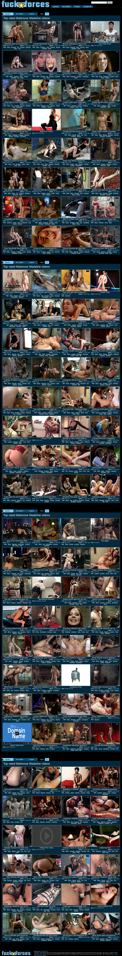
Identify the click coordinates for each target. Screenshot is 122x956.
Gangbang (109, 441)
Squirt (77, 383)
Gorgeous (103, 165)
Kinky (87, 47)
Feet (29, 222)
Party (21, 545)
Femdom (22, 47)
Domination (14, 297)
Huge (74, 414)
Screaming (74, 823)
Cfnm (108, 792)
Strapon (58, 47)
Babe (96, 76)
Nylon (16, 545)
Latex (77, 222)
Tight (15, 165)
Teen (81, 193)
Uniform (26, 76)
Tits (18, 47)
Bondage (28, 47)
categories (87, 6)
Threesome (24, 222)
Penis (106, 222)
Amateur (67, 792)
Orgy (28, 851)
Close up (98, 412)
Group (48, 193)
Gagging (114, 164)
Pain (110, 253)
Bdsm (8, 47)
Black (108, 105)
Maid (56, 222)
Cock (23, 472)
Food (18, 222)
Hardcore (42, 47)
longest (77, 6)
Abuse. (45, 955)
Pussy (21, 76)
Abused (115, 441)
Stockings (83, 383)
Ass (47, 76)
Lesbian (81, 251)
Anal (40, 354)
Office (72, 661)
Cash (115, 325)
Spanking (85, 105)
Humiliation (85, 76)
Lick (18, 77)
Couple (72, 355)
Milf (44, 194)
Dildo (77, 47)
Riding (74, 224)
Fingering (43, 251)
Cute (110, 938)
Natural (79, 136)
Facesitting (18, 472)
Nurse (52, 295)
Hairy (20, 325)
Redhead (73, 76)
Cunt (47, 47)
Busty (78, 135)
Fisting (57, 105)
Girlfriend (108, 602)
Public (72, 164)
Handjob (43, 76)
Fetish (57, 193)
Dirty (27, 295)
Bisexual (97, 719)
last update (66, 6)
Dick (14, 107)
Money (108, 326)
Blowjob (44, 193)
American (25, 325)
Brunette (13, 47)
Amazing (102, 355)
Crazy (14, 471)
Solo (87, 632)
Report (5, 41)
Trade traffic (44, 951)
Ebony (68, 354)
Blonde (74, 135)
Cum (103, 852)
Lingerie (79, 105)
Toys (19, 48)
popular (56, 6)
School (78, 194)
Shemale (67, 295)
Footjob (15, 224)
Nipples (106, 632)
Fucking (50, 107)
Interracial (85, 354)
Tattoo (57, 573)
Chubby (15, 662)
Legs (49, 165)
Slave (15, 48)
